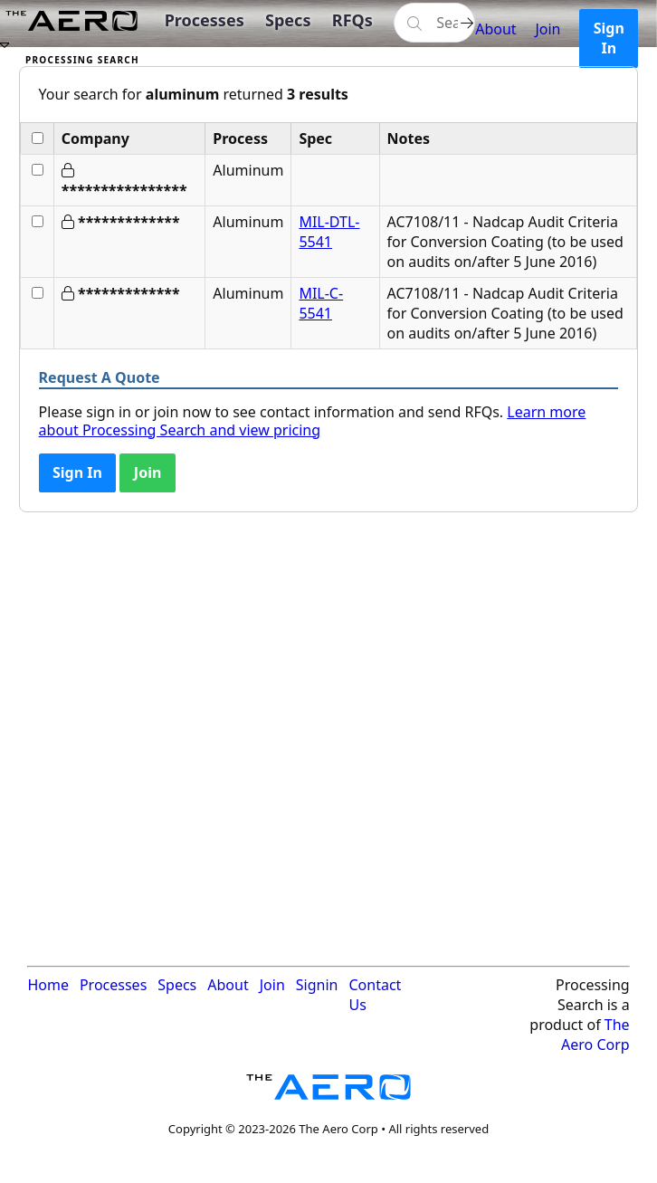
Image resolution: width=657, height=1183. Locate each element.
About (495, 29)
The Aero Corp (595, 1034)
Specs (287, 20)
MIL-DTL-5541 (329, 232)
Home (48, 985)
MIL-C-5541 (321, 303)
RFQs (352, 20)
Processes (204, 20)
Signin (317, 985)
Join (547, 29)
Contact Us (374, 995)
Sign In (609, 38)
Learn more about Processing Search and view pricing (312, 420)
